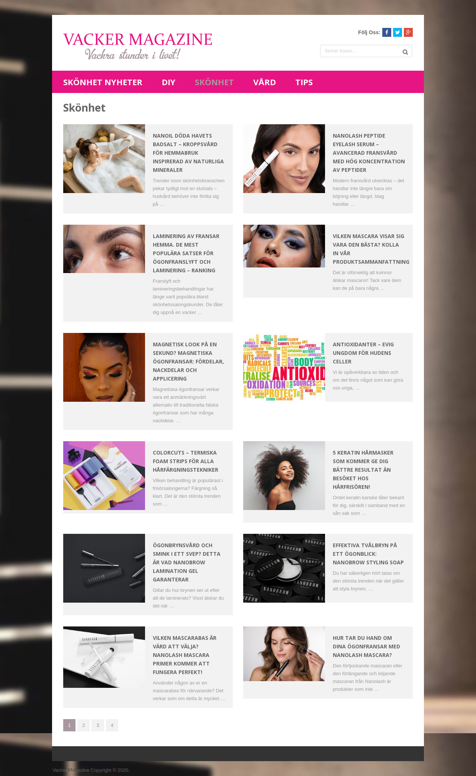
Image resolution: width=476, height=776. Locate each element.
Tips (304, 82)
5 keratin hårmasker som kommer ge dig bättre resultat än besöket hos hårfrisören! (363, 469)
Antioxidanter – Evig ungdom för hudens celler (363, 353)
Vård (264, 82)
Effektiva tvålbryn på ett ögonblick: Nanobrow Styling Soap (368, 554)
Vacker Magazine (70, 770)
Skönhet (214, 82)
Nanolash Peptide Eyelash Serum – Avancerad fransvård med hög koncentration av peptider (369, 152)
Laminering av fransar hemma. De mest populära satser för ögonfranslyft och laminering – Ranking (186, 253)
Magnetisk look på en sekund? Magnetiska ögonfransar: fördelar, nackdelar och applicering (188, 361)
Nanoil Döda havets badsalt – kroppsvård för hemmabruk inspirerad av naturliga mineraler (188, 152)
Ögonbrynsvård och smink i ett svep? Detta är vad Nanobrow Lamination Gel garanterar (187, 562)
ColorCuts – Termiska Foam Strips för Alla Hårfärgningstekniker (185, 461)
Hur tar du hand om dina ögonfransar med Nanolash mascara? (366, 646)
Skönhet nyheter (102, 82)
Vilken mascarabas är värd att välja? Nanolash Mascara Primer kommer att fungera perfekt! (184, 655)
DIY (169, 82)
